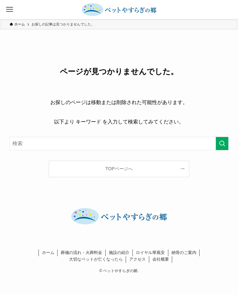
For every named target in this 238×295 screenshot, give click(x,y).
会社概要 (160, 259)
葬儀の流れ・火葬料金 (81, 252)
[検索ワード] (119, 143)
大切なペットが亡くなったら (96, 259)
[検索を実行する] (222, 143)
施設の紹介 (119, 252)
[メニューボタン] (9, 9)
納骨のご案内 (184, 252)
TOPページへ (118, 168)
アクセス (137, 259)
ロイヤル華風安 (150, 252)
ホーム (48, 252)
